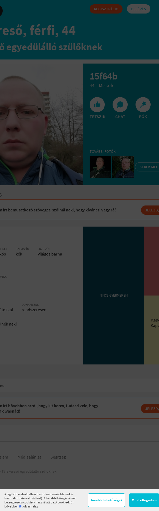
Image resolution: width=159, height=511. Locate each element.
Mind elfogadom (144, 500)
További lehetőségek (106, 500)
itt (21, 506)
